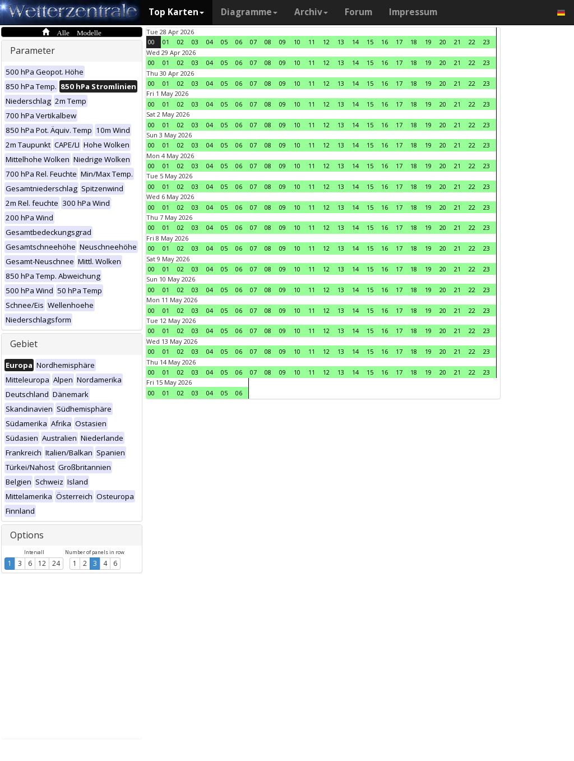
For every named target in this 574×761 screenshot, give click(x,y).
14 (355, 42)
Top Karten (176, 12)
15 (370, 42)
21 (457, 42)
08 (268, 42)
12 (42, 563)
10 (297, 42)
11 (311, 42)
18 (413, 42)
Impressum (413, 12)
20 (442, 42)
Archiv (311, 12)
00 (151, 42)
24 (56, 563)
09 (282, 42)
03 (195, 42)
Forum (358, 12)
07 (253, 42)
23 (486, 42)
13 (340, 42)
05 (224, 42)
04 (209, 42)
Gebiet (24, 344)
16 (384, 42)
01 (166, 42)
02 (180, 42)
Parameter (32, 50)
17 (399, 42)
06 (238, 42)
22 (472, 42)
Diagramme (249, 12)
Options (27, 535)
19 (428, 42)
